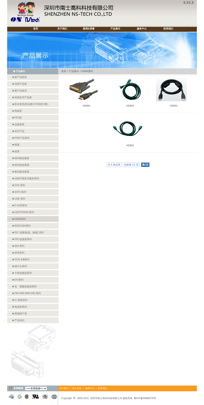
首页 (63, 71)
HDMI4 (86, 105)
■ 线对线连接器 (20, 165)
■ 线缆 (15, 144)
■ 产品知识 (18, 320)
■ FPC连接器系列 (22, 239)
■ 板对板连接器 (20, 171)
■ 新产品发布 (19, 90)
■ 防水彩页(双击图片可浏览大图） (31, 104)
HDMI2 (130, 145)
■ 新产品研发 (19, 77)
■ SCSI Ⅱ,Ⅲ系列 (20, 259)
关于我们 (63, 388)
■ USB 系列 (18, 198)
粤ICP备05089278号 (145, 398)
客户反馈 (76, 388)
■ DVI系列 (18, 279)
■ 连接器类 (18, 124)
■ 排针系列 (18, 246)
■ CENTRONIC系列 (23, 212)
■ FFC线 (17, 117)
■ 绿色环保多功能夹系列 (25, 178)
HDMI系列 (87, 71)
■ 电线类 (17, 110)
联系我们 (102, 388)
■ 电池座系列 (19, 306)
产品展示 (74, 71)
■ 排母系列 (18, 252)
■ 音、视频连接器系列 (24, 286)
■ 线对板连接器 (20, 158)
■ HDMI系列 (19, 219)
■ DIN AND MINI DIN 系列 (26, 293)
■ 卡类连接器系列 (22, 273)
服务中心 (89, 388)
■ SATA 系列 (19, 192)
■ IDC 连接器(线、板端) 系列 (28, 232)
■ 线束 (15, 151)
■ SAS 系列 (18, 185)
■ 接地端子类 (19, 313)
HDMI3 (130, 105)
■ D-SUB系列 (19, 205)
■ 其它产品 (18, 131)
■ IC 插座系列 (19, 300)
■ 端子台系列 (19, 266)
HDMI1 (174, 105)
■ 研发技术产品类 (22, 97)
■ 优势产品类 (19, 83)
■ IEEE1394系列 (21, 225)
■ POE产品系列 (20, 138)
